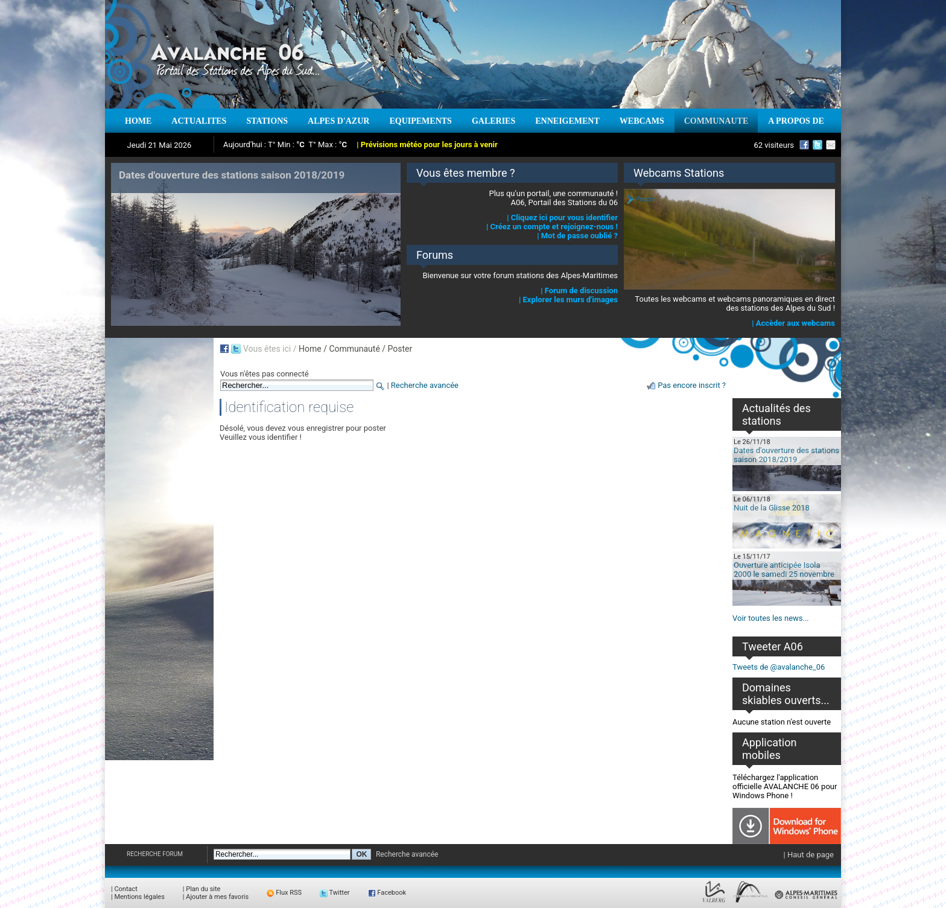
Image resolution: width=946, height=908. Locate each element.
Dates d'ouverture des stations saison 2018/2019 (786, 455)
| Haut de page (809, 854)
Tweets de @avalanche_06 (778, 666)
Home (310, 349)
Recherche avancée (425, 385)
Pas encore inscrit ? (692, 385)
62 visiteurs (774, 145)
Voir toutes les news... (770, 618)
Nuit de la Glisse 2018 (772, 507)
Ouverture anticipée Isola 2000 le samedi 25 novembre (784, 569)
